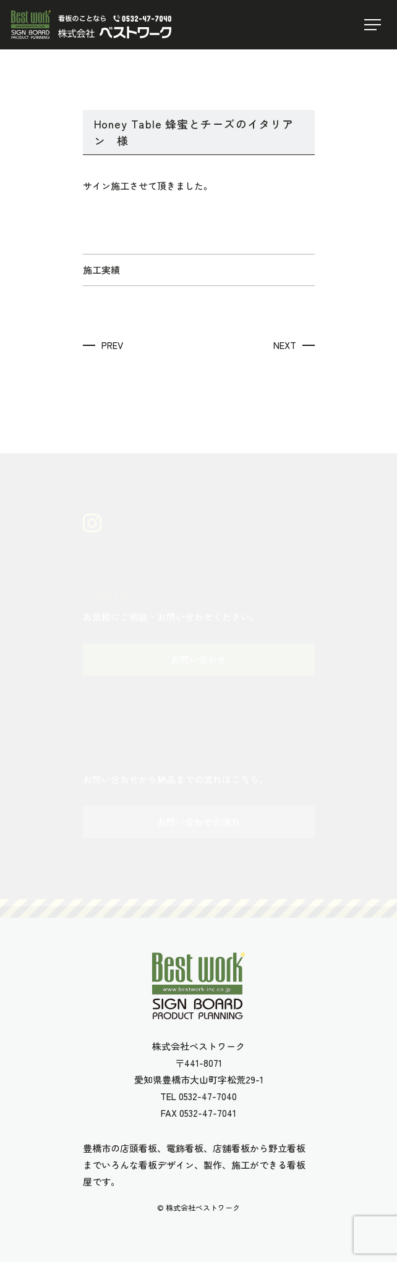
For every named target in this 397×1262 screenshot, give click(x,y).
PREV (112, 345)
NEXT (284, 345)
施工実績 (101, 269)
